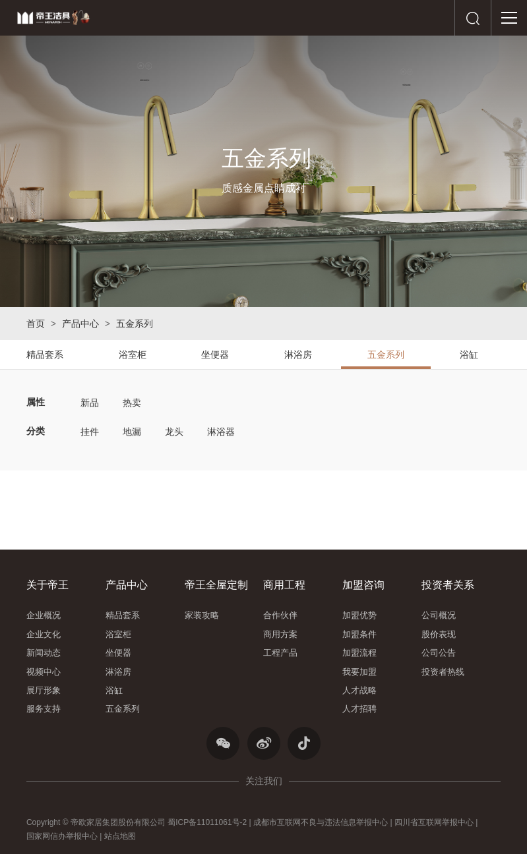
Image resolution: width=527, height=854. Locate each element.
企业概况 (43, 615)
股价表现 (438, 634)
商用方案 (280, 634)
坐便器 (215, 354)
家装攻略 (202, 615)
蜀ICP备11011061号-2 (207, 822)
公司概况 (438, 615)
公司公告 (438, 653)
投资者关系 (447, 584)
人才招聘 (359, 709)
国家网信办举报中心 (62, 836)
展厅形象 (43, 690)
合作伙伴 (280, 615)
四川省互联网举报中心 (434, 822)
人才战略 (359, 690)
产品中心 (80, 323)
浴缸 (469, 354)
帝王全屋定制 (216, 584)
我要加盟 (359, 672)
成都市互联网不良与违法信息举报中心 (320, 822)
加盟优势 (359, 615)
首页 (35, 323)
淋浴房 (298, 354)
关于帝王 (47, 584)
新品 (89, 402)
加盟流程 (359, 653)
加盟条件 (359, 634)
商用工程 (284, 584)
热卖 (132, 402)
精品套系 (44, 354)
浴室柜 (132, 354)
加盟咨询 (363, 584)
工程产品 (280, 653)
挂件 (89, 431)
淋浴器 (221, 431)
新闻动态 (43, 653)
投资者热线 (442, 672)
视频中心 (43, 672)
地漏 (132, 431)
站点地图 (120, 836)
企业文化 (43, 634)
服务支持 (43, 709)
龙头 (174, 431)
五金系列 (134, 323)
